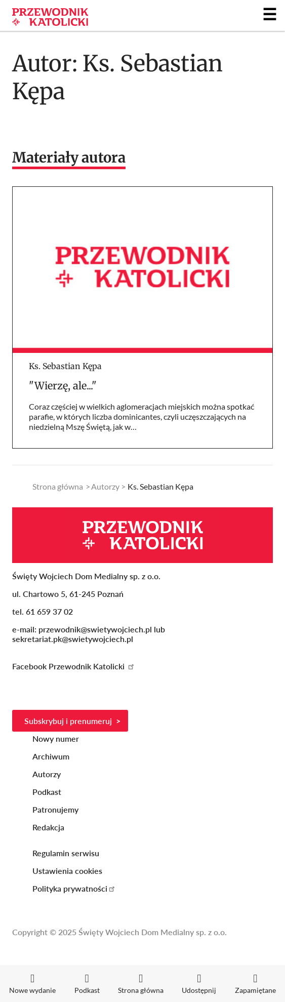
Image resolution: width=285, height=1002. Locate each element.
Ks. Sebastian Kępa (65, 366)
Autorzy (105, 486)
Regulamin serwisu (65, 853)
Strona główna (57, 486)
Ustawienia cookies (67, 870)
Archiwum (50, 756)
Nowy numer (55, 738)
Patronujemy (55, 809)
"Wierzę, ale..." (63, 385)
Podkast (46, 791)
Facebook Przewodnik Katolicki (73, 666)
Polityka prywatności (74, 888)
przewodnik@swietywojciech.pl (95, 629)
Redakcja (48, 827)
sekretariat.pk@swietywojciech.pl (72, 639)
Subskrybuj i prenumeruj (68, 721)
